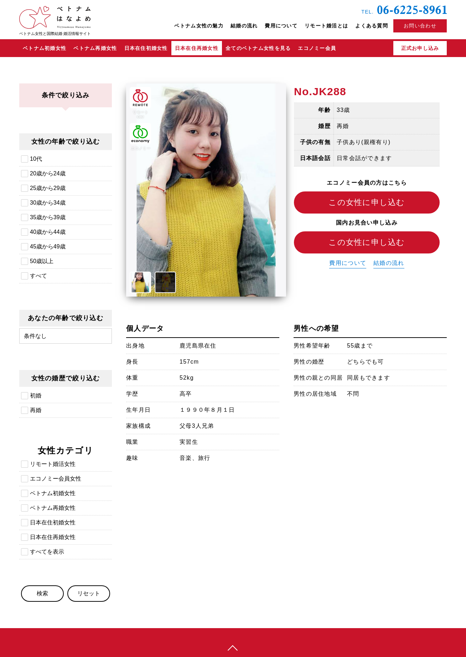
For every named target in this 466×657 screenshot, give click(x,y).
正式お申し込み (420, 48)
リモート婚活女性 (53, 464)
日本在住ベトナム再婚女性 (404, 91)
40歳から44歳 (48, 232)
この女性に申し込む (366, 202)
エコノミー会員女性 (55, 479)
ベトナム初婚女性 (44, 48)
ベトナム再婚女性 (95, 48)
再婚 (35, 410)
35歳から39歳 (48, 217)
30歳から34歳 (48, 203)
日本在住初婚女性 (146, 48)
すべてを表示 (47, 552)
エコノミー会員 (317, 48)
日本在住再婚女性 (196, 48)
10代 (36, 159)
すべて (38, 276)
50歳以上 (41, 261)
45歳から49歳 (48, 246)
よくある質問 (371, 26)
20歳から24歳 (48, 173)
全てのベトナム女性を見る (258, 48)
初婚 (35, 395)
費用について (281, 26)
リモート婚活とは (326, 26)
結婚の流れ (244, 26)
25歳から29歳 (48, 188)
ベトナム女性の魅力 (198, 26)
